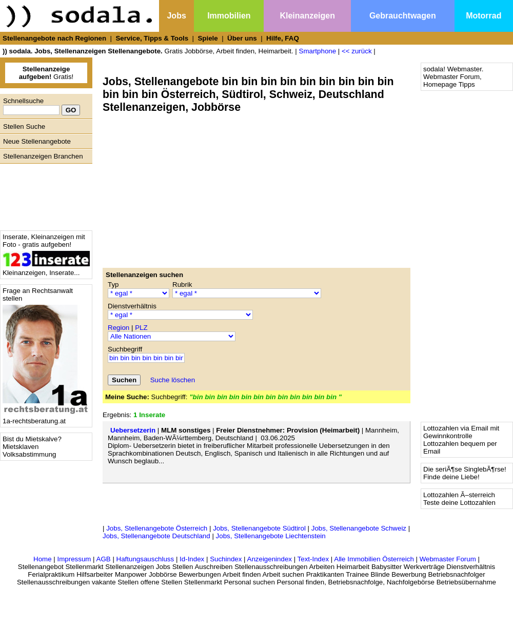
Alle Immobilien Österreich (374, 559)
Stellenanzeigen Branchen (43, 156)
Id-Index (192, 559)
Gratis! (46, 73)
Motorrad (483, 15)
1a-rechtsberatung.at (46, 418)
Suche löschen (172, 380)
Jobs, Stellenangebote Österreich (156, 528)
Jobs (176, 15)
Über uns (242, 38)
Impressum (74, 559)
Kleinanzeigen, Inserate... (46, 270)
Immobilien (228, 15)
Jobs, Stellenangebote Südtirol (259, 528)
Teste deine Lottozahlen (459, 502)
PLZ (141, 327)
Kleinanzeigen (307, 15)
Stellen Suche (24, 126)
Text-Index (313, 559)
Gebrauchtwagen (402, 15)
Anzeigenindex (269, 559)
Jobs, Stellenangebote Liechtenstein (271, 536)
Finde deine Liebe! (451, 477)
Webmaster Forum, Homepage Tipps (452, 80)
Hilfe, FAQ (282, 38)
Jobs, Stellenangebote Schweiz (358, 528)
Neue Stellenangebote (37, 141)
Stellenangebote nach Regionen (54, 38)
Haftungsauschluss (145, 559)
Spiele (208, 38)
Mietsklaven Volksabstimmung (29, 450)
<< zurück (357, 51)
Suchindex (226, 559)
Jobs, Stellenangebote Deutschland (156, 536)
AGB (103, 559)
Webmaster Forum (448, 559)
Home (42, 559)
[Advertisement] (44, 194)
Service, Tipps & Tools (151, 38)
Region (118, 327)
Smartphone (318, 51)
